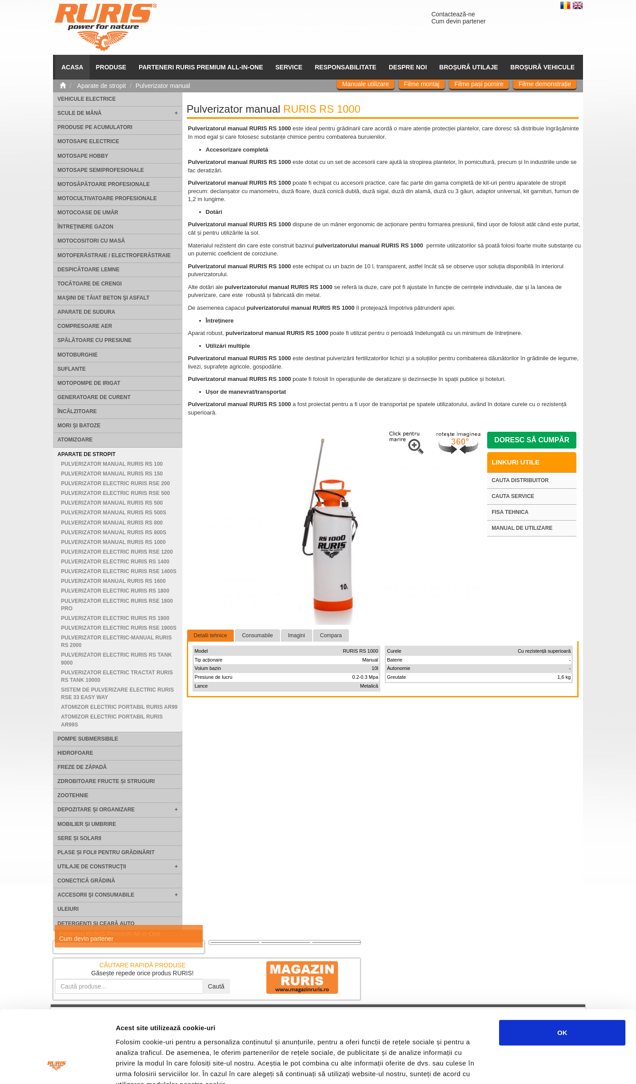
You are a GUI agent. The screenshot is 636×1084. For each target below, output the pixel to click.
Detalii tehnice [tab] (210, 635)
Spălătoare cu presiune (94, 340)
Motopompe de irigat (88, 383)
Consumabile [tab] (257, 635)
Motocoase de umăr (87, 212)
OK (562, 969)
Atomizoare (75, 440)
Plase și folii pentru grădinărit (106, 852)
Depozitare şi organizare (96, 809)
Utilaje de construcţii (91, 866)
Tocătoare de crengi (89, 284)
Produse (111, 67)
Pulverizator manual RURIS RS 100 (112, 464)
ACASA (72, 67)
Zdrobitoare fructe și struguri (106, 781)
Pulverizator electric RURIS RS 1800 (115, 591)
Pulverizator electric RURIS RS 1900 (115, 618)
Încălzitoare (77, 411)
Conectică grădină (86, 881)
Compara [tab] (331, 635)
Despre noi (408, 67)
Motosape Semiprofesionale (100, 170)
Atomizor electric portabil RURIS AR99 (119, 707)
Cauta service (513, 496)
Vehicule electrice (86, 99)
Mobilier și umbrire (86, 824)
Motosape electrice (88, 141)
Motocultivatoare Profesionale (107, 198)
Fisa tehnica (510, 512)
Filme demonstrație (545, 83)
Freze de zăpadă (82, 767)
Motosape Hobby (82, 156)
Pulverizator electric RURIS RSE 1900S (118, 628)
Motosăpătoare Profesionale (103, 184)
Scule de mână (79, 113)
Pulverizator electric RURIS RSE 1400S (118, 571)
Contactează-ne (453, 14)
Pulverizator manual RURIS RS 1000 (113, 542)
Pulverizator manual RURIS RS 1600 (113, 581)
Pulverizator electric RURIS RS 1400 (115, 562)
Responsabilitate (346, 67)
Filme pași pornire (479, 83)
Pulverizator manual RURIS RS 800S (113, 532)
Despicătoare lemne (88, 269)
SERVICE (289, 67)
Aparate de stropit (86, 454)
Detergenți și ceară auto (96, 923)
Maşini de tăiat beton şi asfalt (103, 298)
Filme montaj (421, 83)
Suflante (71, 369)
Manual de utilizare (522, 528)
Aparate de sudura (86, 312)
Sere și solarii (79, 838)
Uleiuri (68, 909)
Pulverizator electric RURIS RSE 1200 (117, 552)
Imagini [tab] (296, 635)
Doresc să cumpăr (531, 440)
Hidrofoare (75, 753)
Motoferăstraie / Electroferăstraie (113, 255)
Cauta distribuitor (520, 480)
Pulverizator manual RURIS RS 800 (112, 523)
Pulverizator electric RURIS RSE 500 (115, 493)
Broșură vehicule (543, 67)
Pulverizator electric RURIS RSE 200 (115, 483)
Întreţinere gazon (85, 227)
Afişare (441, 1066)
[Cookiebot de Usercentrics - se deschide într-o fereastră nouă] (57, 1066)
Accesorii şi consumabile (95, 895)
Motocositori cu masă (91, 241)
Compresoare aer (84, 326)
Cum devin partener (459, 21)
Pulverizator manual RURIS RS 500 (112, 503)
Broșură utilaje (468, 67)
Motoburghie (77, 355)
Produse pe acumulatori (94, 127)
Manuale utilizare (365, 83)
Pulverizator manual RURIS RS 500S (113, 513)
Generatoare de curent (94, 397)
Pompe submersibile (87, 739)
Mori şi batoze (79, 425)
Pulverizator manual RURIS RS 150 (112, 474)
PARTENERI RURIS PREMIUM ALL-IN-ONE (201, 67)
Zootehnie (72, 795)
